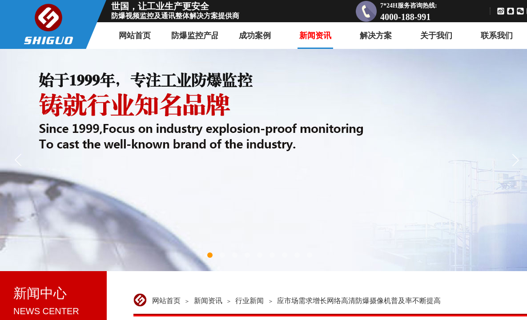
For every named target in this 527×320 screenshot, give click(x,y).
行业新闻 (249, 300)
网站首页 (166, 300)
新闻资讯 (208, 300)
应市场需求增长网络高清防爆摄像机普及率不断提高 (359, 300)
